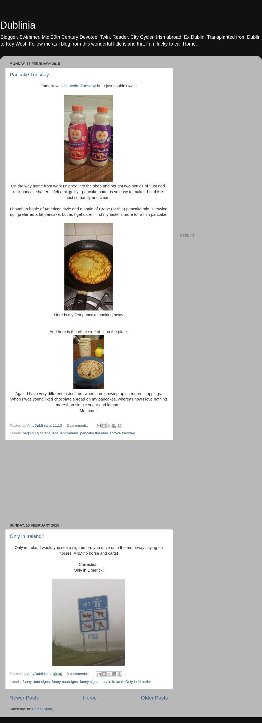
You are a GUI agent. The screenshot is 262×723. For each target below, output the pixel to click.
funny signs (89, 682)
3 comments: (78, 674)
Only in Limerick (138, 682)
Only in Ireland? (27, 536)
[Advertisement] (89, 482)
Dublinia (17, 25)
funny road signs (36, 682)
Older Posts (154, 698)
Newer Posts (24, 698)
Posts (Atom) (42, 709)
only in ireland (112, 682)
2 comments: (78, 425)
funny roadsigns (65, 682)
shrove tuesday (122, 433)
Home (90, 698)
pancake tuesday (94, 433)
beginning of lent (36, 433)
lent (55, 433)
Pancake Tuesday (29, 74)
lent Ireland (69, 433)
